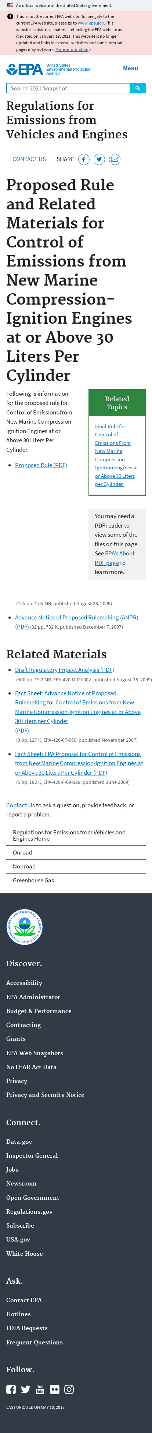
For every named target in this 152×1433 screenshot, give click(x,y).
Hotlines (18, 1314)
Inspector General (32, 1156)
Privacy (16, 1081)
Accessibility (24, 983)
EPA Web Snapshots (34, 1053)
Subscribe (20, 1226)
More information (71, 49)
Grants (16, 1039)
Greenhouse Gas (33, 880)
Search (138, 88)
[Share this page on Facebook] (84, 159)
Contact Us (29, 159)
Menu (130, 68)
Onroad (22, 852)
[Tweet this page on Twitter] (99, 159)
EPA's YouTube (40, 1389)
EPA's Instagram (69, 1389)
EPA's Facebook (11, 1389)
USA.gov (18, 1240)
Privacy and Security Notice (45, 1095)
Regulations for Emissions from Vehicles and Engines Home (69, 835)
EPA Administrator (33, 997)
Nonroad (24, 866)
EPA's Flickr (54, 1389)
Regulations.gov (29, 1212)
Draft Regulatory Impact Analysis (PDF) (64, 670)
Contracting (23, 1025)
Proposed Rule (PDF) (41, 465)
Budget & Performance (39, 1011)
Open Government (32, 1198)
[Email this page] (114, 159)
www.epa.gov (91, 23)
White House (24, 1254)
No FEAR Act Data (31, 1067)
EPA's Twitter (25, 1389)
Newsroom (21, 1184)
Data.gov (19, 1142)
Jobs (12, 1170)
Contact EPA (24, 1301)
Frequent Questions (34, 1343)
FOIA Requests (27, 1328)
